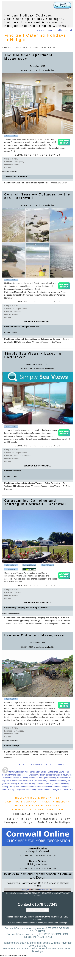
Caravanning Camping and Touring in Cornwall (46, 618)
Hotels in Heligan (18, 819)
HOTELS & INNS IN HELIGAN (37, 805)
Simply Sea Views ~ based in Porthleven (32, 355)
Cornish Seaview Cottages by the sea (41, 339)
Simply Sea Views (32, 483)
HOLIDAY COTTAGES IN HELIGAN (37, 809)
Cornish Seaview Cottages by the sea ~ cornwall (37, 196)
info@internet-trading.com (37, 911)
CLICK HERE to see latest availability (37, 70)
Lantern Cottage (31, 752)
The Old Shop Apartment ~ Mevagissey (30, 56)
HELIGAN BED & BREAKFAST (37, 797)
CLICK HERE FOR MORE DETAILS (37, 155)
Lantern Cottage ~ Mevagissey (34, 635)
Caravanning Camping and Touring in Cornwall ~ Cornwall (35, 502)
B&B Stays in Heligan (54, 822)
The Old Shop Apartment (35, 183)
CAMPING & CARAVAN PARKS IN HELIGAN (37, 801)
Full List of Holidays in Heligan (37, 814)
